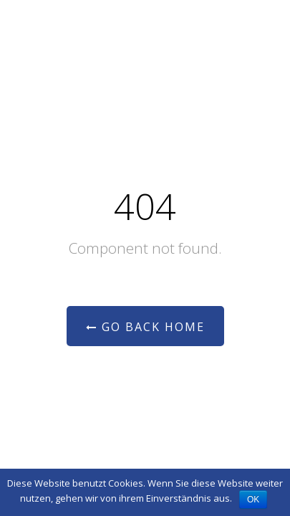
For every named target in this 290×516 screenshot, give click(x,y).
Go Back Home (145, 327)
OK (253, 499)
